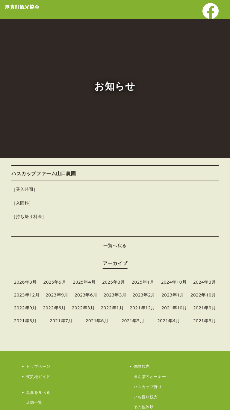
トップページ (38, 366)
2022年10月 (203, 295)
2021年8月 (25, 320)
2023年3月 (115, 295)
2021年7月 (61, 320)
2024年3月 (204, 282)
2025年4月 (84, 282)
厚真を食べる (38, 392)
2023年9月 (57, 295)
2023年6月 (86, 295)
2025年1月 (143, 282)
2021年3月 (204, 320)
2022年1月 (112, 308)
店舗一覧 (34, 402)
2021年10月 (174, 308)
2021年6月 (97, 320)
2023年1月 (172, 295)
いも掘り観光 (146, 397)
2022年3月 (83, 308)
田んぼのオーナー (150, 376)
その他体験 (144, 406)
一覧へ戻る (115, 245)
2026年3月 (25, 282)
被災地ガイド (38, 376)
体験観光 (142, 366)
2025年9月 (54, 282)
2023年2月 (143, 295)
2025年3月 (113, 282)
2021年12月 (142, 308)
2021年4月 (168, 320)
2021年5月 (133, 320)
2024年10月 (174, 282)
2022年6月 (54, 308)
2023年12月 (27, 295)
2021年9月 (204, 308)
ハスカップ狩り (148, 386)
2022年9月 (25, 308)
